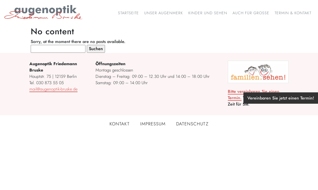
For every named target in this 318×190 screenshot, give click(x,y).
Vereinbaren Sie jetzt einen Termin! (280, 98)
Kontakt (120, 124)
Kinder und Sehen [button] (207, 13)
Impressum (153, 124)
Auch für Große (251, 13)
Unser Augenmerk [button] (163, 13)
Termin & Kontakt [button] (293, 13)
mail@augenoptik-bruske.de (53, 89)
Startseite (128, 13)
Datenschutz (192, 124)
